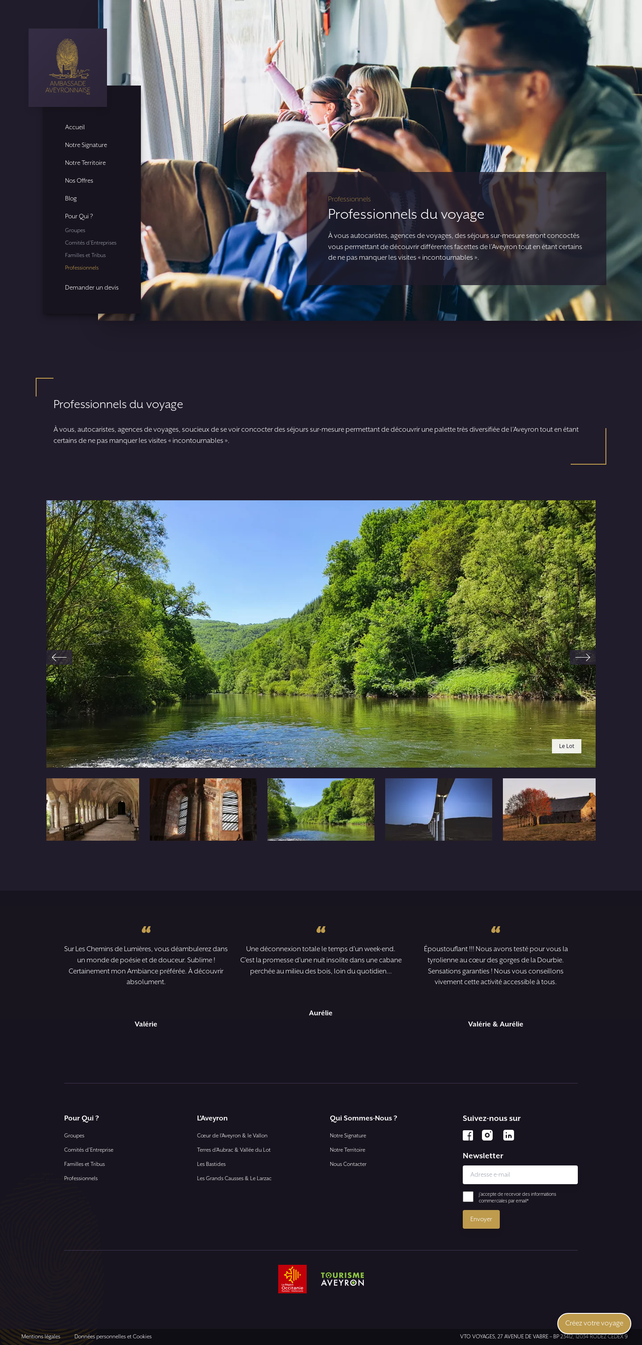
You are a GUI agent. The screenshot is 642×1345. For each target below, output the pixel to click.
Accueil (75, 127)
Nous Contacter (348, 1164)
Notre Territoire (85, 163)
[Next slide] (583, 657)
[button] (85, 809)
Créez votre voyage (594, 1323)
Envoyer (481, 1219)
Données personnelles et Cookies (113, 1336)
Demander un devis (92, 287)
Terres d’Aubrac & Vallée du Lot (234, 1150)
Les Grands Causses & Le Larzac (234, 1178)
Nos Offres (79, 180)
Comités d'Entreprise (88, 1150)
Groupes (75, 230)
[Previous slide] (59, 657)
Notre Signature (86, 145)
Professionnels (82, 268)
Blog (71, 198)
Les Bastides (211, 1164)
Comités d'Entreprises (90, 243)
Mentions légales (40, 1336)
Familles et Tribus (85, 255)
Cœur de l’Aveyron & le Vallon (232, 1135)
